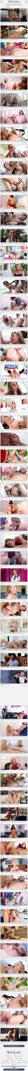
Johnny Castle (24, 924)
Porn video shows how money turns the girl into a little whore (13, 457)
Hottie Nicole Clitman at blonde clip (13, 575)
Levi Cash (25, 465)
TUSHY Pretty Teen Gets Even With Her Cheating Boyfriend (13, 643)
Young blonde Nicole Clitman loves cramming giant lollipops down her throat (13, 950)
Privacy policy (5, 1060)
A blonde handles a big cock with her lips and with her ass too (13, 490)
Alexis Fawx (24, 941)
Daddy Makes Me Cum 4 (13, 677)
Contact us (8, 1056)
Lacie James (24, 24)
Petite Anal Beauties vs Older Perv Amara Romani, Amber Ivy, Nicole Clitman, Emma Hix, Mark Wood (13, 848)
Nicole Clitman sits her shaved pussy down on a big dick (13, 916)
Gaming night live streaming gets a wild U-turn (13, 626)
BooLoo (14, 1052)
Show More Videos (14, 1046)
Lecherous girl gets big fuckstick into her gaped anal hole (13, 389)
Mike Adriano (24, 890)
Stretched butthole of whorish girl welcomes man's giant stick (13, 49)
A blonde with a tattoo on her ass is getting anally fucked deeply (13, 185)
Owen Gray (24, 312)
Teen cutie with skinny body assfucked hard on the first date (13, 168)
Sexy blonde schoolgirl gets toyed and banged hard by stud (13, 151)
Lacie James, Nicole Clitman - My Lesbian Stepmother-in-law (13, 15)
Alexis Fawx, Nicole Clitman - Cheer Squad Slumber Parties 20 (13, 933)
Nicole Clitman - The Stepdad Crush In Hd (13, 865)
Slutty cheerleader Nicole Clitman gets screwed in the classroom (13, 1035)
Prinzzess (25, 41)
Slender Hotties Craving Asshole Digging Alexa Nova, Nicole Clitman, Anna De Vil (13, 100)
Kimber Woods (24, 789)
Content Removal (21, 1060)
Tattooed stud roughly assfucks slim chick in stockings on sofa (13, 219)
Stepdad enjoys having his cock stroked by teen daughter (13, 202)
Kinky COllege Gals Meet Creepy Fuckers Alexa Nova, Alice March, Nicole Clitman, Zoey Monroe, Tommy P (13, 117)
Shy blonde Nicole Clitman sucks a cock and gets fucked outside (13, 592)
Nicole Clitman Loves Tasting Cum (13, 713)
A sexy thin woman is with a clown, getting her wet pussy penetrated (13, 558)
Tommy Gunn (24, 668)
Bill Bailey (25, 176)
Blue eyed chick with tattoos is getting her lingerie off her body (13, 372)
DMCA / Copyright (17, 1056)
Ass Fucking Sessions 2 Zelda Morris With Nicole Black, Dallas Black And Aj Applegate (13, 1001)
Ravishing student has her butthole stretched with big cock (13, 355)
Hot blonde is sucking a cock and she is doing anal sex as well (13, 253)
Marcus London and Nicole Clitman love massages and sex (13, 270)
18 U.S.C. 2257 (9, 1058)
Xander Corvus (24, 651)
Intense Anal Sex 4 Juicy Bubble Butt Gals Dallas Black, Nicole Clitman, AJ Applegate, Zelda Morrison (13, 134)
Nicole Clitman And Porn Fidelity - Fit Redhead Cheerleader (13, 814)
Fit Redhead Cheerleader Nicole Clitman (13, 797)
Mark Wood (24, 346)
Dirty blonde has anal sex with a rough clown (13, 524)
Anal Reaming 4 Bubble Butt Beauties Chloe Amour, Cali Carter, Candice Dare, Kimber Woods (13, 780)
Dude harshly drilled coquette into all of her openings (13, 236)
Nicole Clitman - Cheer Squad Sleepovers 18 (13, 66)
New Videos (7, 6)
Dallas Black (24, 142)
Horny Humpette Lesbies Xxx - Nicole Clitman (13, 831)
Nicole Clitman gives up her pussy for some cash (13, 984)
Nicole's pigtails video (13, 406)
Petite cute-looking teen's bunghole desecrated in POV (13, 423)
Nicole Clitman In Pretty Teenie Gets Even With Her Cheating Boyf (13, 747)
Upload (13, 1060)
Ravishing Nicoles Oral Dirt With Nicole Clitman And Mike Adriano (13, 882)
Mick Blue (25, 159)
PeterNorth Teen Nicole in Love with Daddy (13, 660)
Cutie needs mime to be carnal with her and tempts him (13, 304)
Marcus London (23, 278)
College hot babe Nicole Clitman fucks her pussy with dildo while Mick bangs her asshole (13, 1018)
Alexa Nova (24, 108)
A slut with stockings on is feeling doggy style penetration (13, 321)
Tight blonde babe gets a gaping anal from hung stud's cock (13, 474)
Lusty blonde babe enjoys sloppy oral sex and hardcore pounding (13, 440)
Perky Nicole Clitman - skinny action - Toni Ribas (13, 609)
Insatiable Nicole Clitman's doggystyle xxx (13, 899)
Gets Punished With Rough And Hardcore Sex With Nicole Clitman (13, 730)
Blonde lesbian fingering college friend (13, 32)
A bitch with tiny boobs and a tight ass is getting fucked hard (13, 541)
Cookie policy (19, 1058)
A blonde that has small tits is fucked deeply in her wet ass (13, 338)
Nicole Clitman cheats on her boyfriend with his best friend (13, 967)
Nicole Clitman (13, 763)
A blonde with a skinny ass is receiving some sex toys (13, 287)
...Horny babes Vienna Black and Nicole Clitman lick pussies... (13, 83)
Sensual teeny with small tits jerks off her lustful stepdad (13, 507)
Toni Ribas (25, 617)
